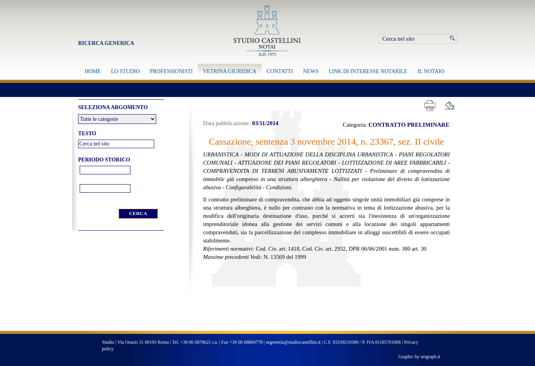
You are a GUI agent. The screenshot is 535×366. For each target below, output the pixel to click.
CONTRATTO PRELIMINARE (409, 125)
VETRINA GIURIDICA (229, 71)
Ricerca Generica (106, 43)
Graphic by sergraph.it (419, 356)
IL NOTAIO (430, 71)
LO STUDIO (125, 71)
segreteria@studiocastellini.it (293, 342)
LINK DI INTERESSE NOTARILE (368, 71)
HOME (93, 71)
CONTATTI (280, 71)
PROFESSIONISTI (171, 71)
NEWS (311, 71)
